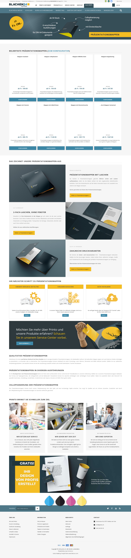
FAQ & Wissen (41, 521)
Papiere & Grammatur (43, 529)
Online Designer (41, 534)
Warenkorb (68, 529)
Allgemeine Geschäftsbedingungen (75, 537)
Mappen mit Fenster (23, 105)
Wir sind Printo (13, 521)
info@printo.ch (100, 525)
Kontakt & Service (14, 534)
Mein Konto (119, 1)
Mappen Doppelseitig (107, 56)
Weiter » (27, 315)
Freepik (63, 553)
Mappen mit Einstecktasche (79, 105)
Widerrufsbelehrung (71, 534)
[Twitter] (108, 508)
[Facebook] (112, 508)
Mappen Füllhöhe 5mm (79, 56)
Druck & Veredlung (14, 524)
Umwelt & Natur (13, 532)
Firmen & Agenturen (42, 524)
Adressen (68, 524)
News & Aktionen (14, 529)
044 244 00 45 (53, 1)
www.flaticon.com (73, 553)
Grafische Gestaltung (14, 526)
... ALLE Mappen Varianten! (108, 105)
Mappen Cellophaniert (51, 56)
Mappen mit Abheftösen (51, 105)
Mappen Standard (22, 56)
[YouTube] (116, 508)
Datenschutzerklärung (71, 532)
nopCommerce (69, 551)
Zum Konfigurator (58, 51)
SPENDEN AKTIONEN (43, 526)
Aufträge (68, 526)
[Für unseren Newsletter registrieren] (25, 508)
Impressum (12, 537)
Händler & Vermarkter (43, 532)
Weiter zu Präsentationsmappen (80, 195)
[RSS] (120, 508)
